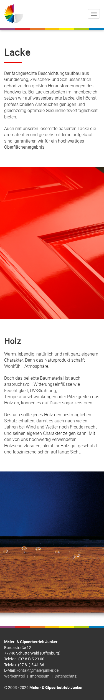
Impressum (39, 676)
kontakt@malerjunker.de (37, 670)
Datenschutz (66, 676)
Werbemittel (14, 676)
